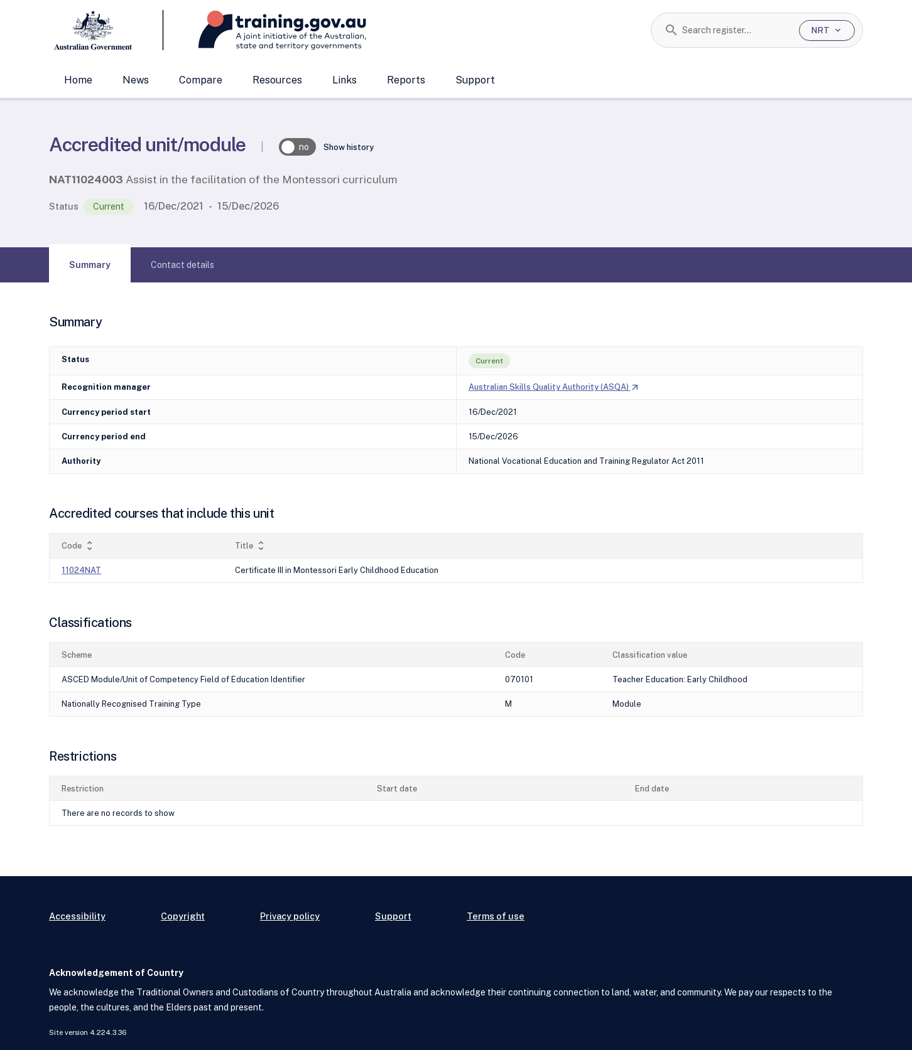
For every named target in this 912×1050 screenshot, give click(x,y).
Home (78, 80)
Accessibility (77, 916)
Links (344, 80)
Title (251, 546)
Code (78, 546)
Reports (406, 80)
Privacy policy (290, 916)
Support (475, 80)
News (135, 80)
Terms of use (495, 916)
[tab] (90, 264)
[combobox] (736, 30)
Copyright (183, 916)
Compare (200, 80)
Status (64, 206)
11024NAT (81, 570)
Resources (277, 80)
